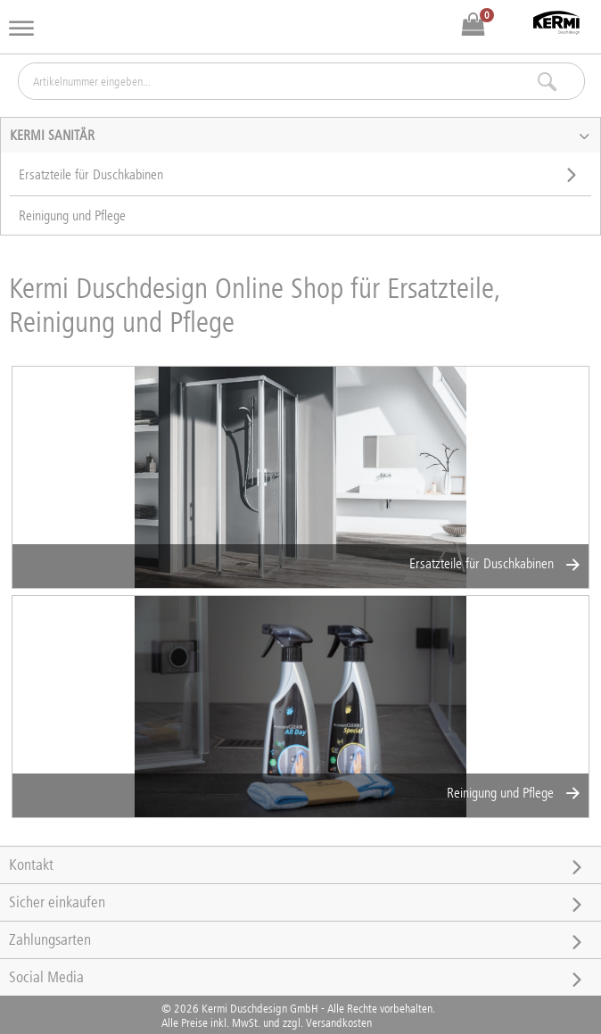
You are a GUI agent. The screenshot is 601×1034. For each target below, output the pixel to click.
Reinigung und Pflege (513, 792)
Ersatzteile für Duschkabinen (494, 563)
